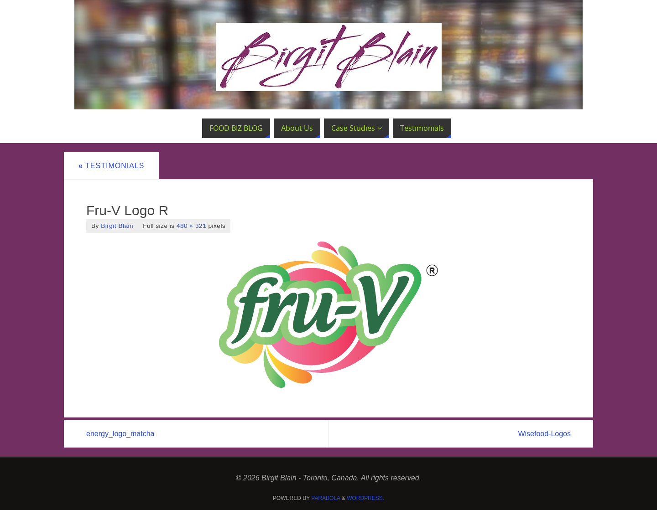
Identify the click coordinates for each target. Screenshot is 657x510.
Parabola (325, 498)
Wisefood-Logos (544, 434)
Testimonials (111, 166)
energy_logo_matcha (120, 434)
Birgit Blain (117, 225)
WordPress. (365, 498)
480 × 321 (191, 225)
